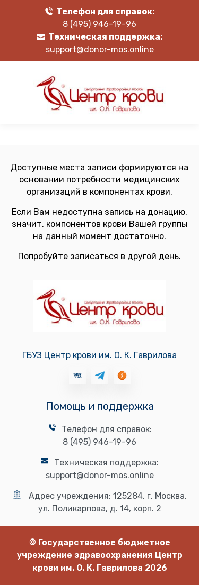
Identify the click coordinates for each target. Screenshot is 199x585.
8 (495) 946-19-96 (99, 24)
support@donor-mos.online (100, 49)
